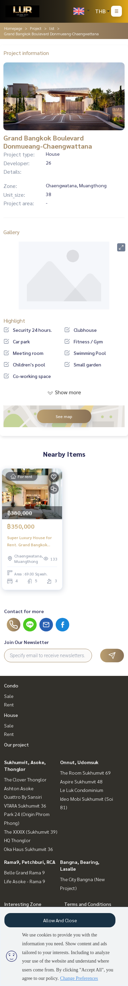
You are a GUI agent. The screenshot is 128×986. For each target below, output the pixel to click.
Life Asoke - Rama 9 (24, 881)
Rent (9, 704)
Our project (16, 744)
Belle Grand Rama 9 (24, 872)
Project (35, 28)
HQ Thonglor (17, 840)
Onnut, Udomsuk (79, 762)
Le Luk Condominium (81, 790)
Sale (9, 696)
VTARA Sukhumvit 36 (25, 805)
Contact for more (24, 611)
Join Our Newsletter (26, 642)
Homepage (13, 28)
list (51, 28)
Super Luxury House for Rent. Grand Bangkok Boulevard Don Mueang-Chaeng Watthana (30, 541)
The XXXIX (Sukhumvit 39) (30, 832)
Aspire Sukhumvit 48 (81, 781)
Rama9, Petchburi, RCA (29, 862)
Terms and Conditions (87, 904)
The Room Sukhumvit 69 (85, 773)
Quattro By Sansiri (23, 797)
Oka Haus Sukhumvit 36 (28, 849)
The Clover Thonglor (25, 779)
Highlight (14, 320)
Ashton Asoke (19, 788)
